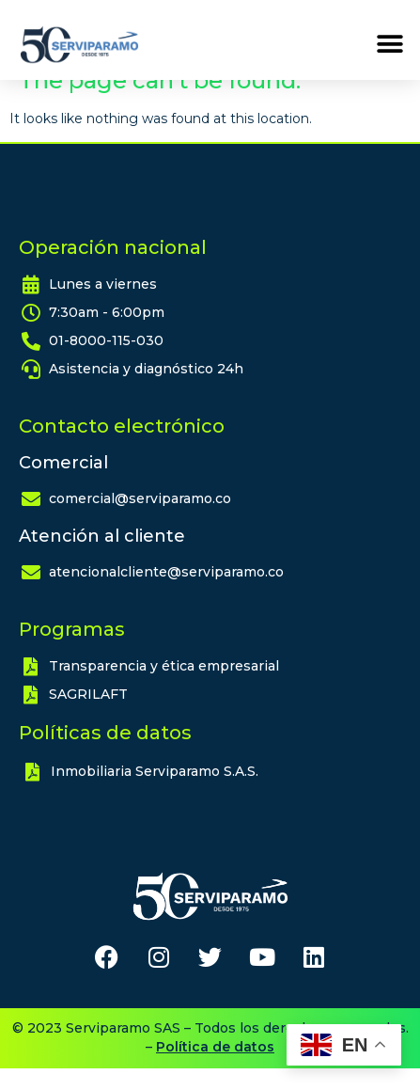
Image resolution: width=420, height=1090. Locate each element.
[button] (389, 45)
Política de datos (215, 1068)
